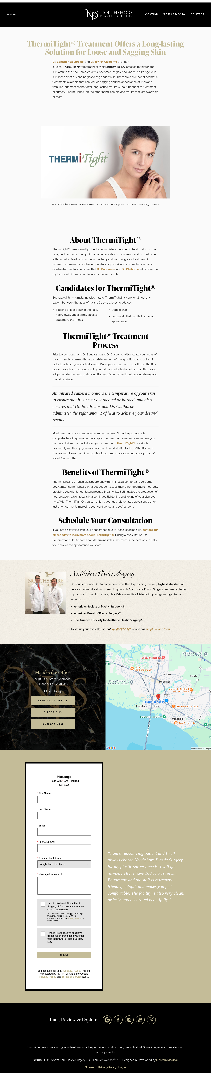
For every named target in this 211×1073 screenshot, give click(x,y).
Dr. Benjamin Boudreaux (68, 61)
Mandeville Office (53, 672)
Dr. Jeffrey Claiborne (103, 61)
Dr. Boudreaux (106, 269)
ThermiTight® (126, 443)
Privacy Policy (74, 918)
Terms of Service (72, 976)
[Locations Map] (158, 696)
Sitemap (90, 1067)
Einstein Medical (167, 1060)
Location (151, 14)
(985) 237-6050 (122, 629)
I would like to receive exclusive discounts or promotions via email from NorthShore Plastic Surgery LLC (65, 937)
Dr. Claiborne (130, 269)
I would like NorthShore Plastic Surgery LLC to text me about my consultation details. (67, 912)
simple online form (158, 629)
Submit (64, 955)
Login (122, 1067)
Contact (197, 14)
